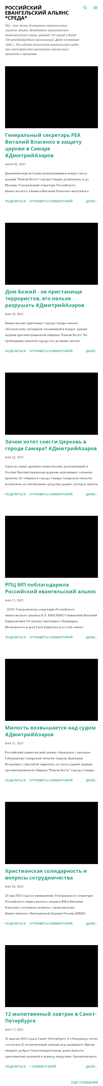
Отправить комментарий (51, 201)
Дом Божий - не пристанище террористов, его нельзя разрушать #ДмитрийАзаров (44, 298)
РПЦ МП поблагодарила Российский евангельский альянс (50, 588)
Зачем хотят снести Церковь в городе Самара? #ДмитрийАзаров (51, 445)
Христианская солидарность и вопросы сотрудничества (46, 874)
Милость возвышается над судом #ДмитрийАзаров (50, 731)
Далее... (92, 201)
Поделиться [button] (15, 201)
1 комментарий (43, 1066)
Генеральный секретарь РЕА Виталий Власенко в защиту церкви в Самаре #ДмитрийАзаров (43, 145)
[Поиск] (85, 7)
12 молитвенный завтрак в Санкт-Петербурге (51, 1017)
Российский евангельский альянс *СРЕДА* (37, 12)
